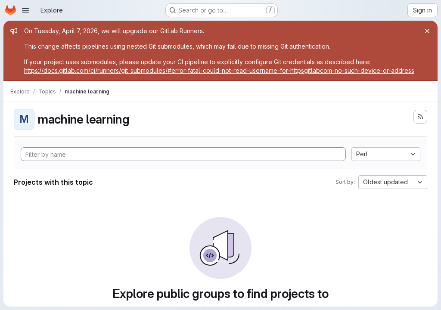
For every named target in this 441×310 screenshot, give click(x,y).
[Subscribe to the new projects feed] (420, 117)
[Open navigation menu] (25, 10)
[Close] (427, 31)
